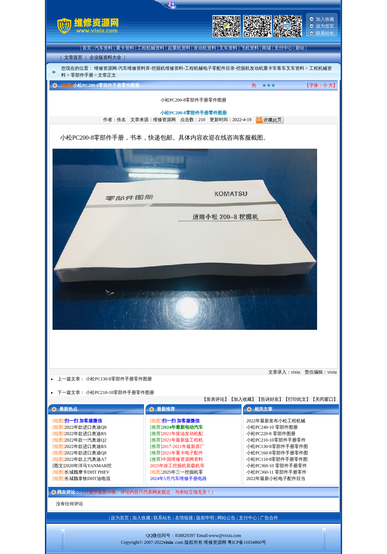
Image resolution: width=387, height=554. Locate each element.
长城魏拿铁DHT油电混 (87, 478)
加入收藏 (325, 19)
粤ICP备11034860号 (247, 542)
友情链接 (184, 517)
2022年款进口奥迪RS (86, 433)
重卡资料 (125, 48)
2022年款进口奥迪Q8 (86, 427)
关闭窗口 (324, 399)
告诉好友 (270, 399)
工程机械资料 (150, 48)
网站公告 (226, 517)
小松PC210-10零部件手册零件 (276, 440)
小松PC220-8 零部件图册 (271, 433)
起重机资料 (179, 48)
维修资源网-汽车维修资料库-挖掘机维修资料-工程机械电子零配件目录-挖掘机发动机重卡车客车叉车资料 (199, 68)
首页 (86, 48)
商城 (266, 48)
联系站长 (325, 33)
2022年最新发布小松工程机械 (275, 420)
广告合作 (269, 517)
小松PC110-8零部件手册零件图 (277, 459)
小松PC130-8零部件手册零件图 (277, 446)
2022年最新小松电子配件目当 (275, 478)
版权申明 (205, 517)
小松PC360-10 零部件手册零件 (276, 465)
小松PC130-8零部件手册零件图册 (119, 379)
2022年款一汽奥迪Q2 (86, 440)
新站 (300, 48)
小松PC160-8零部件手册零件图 (277, 453)
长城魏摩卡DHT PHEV (87, 472)
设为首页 (325, 26)
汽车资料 (103, 48)
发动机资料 (205, 48)
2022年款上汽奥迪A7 (86, 459)
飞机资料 (250, 48)
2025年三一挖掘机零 (182, 472)
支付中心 (283, 48)
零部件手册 (82, 75)
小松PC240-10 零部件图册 (272, 427)
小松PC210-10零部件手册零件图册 (120, 392)
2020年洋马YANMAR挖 (88, 465)
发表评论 (215, 399)
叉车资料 (228, 48)
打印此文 (297, 399)
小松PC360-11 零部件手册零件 (276, 472)
